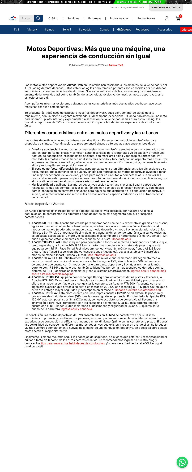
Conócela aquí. (121, 239)
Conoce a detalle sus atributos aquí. (138, 290)
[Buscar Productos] (39, 18)
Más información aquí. (102, 255)
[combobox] (31, 18)
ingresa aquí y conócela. (77, 309)
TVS (120, 65)
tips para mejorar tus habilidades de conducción (72, 343)
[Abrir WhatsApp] (182, 462)
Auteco (113, 65)
